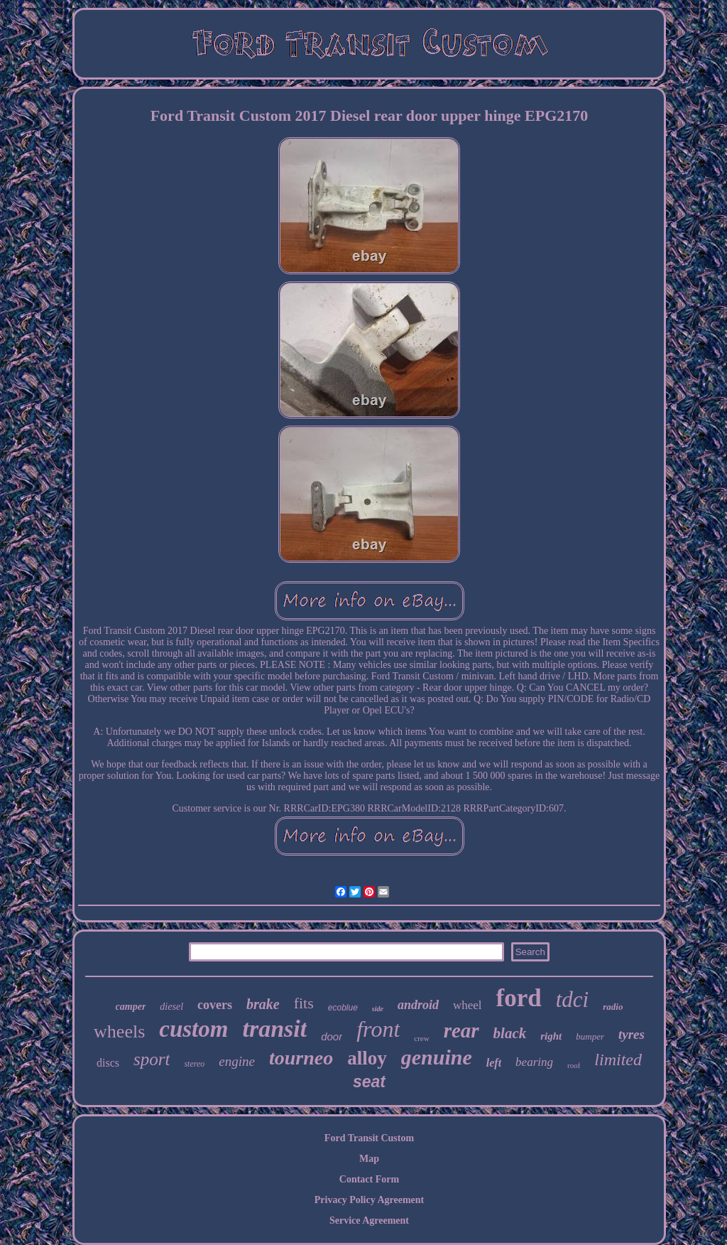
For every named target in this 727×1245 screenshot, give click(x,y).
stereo (194, 1064)
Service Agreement (369, 1220)
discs (108, 1063)
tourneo (301, 1058)
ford (519, 998)
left (493, 1063)
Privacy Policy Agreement (369, 1200)
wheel (467, 1005)
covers (214, 1005)
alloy (367, 1058)
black (510, 1033)
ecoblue (343, 1008)
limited (618, 1059)
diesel (171, 1006)
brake (263, 1004)
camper (131, 1006)
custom (193, 1029)
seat (369, 1081)
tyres (631, 1034)
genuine (436, 1057)
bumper (590, 1036)
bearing (534, 1062)
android (418, 1005)
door (331, 1036)
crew (421, 1038)
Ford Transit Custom (369, 1138)
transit (274, 1028)
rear (461, 1030)
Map (369, 1158)
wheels (119, 1031)
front (378, 1029)
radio (613, 1006)
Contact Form (369, 1179)
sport (151, 1059)
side (377, 1009)
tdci (572, 999)
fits (304, 1003)
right (551, 1036)
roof (573, 1065)
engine (237, 1061)
